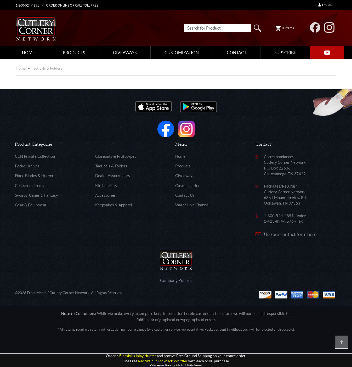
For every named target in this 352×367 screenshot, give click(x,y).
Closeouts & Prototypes (115, 156)
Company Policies (176, 280)
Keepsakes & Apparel (113, 205)
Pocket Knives (27, 166)
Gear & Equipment (31, 205)
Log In (325, 5)
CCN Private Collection (35, 156)
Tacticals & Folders (47, 68)
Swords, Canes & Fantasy (36, 195)
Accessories (105, 195)
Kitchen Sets (106, 185)
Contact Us (185, 195)
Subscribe (285, 52)
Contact (236, 52)
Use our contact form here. (290, 234)
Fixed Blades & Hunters (35, 175)
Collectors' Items (29, 185)
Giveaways (125, 52)
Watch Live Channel (192, 205)
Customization (181, 52)
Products (74, 52)
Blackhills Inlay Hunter (137, 356)
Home (28, 52)
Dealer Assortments (112, 175)
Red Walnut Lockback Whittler (163, 361)
